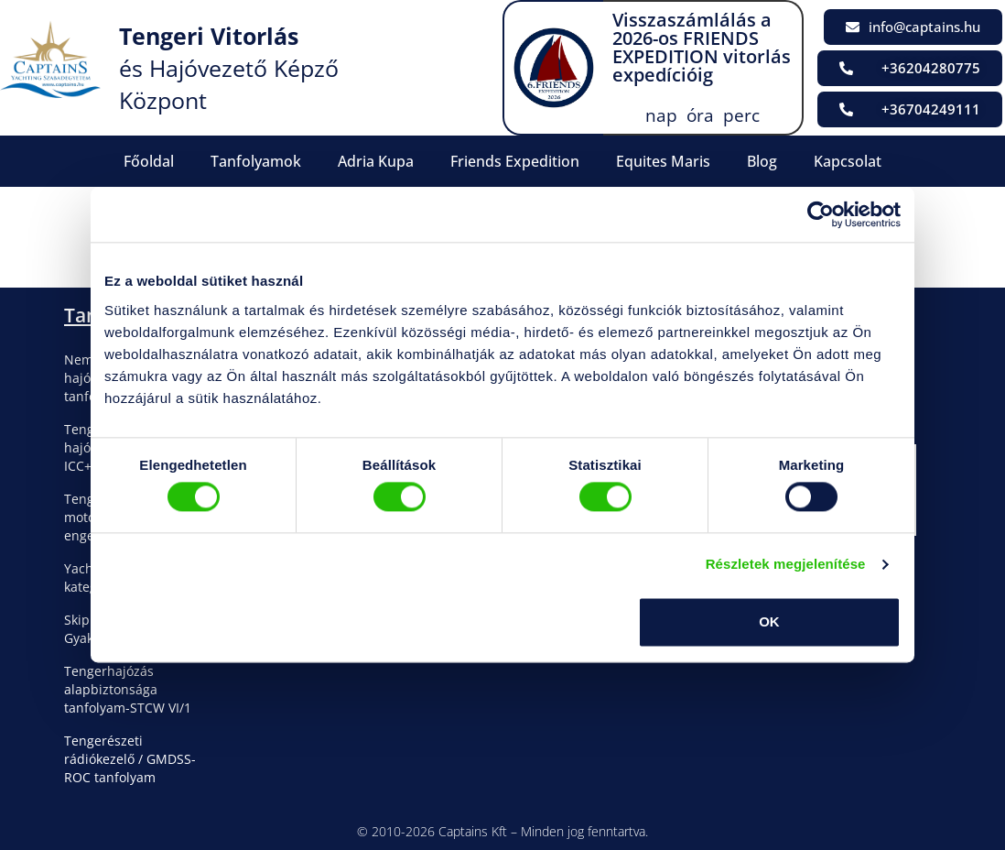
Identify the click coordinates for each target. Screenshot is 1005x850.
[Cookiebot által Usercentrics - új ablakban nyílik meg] (820, 214)
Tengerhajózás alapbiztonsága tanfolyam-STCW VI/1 (127, 689)
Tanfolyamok (256, 161)
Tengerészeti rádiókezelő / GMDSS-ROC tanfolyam (130, 759)
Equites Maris (663, 161)
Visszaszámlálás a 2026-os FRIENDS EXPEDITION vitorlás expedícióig (701, 47)
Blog (762, 161)
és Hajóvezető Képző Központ (229, 67)
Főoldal (149, 161)
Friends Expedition (514, 161)
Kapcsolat (847, 161)
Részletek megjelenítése (786, 564)
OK (769, 621)
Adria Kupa (376, 161)
